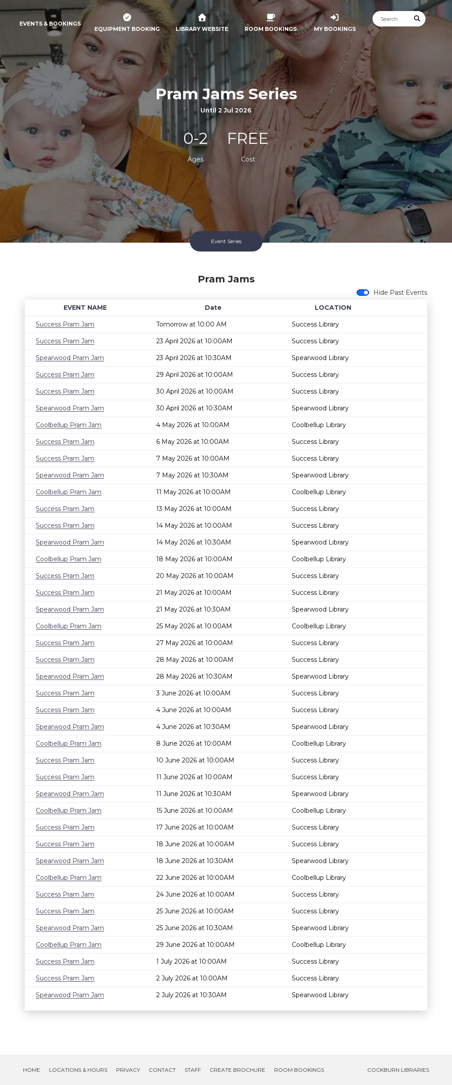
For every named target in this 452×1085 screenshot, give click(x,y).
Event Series (226, 241)
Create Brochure (237, 1069)
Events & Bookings (50, 23)
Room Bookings (299, 1069)
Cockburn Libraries (398, 1069)
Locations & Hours (78, 1069)
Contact (162, 1069)
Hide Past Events (400, 293)
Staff (193, 1069)
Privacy (128, 1069)
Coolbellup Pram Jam (69, 425)
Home (31, 1069)
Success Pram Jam (65, 324)
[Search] (391, 18)
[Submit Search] (417, 18)
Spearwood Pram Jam (70, 358)
